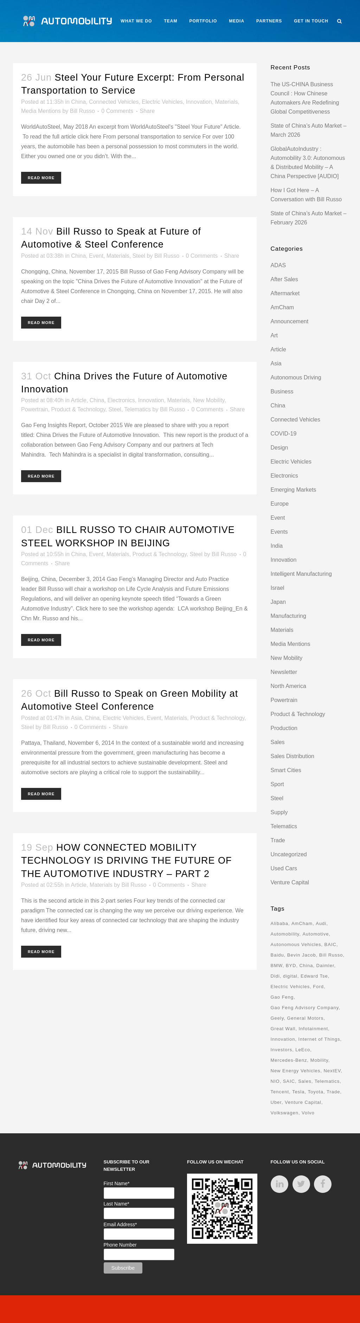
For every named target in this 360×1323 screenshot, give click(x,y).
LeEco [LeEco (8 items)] (302, 1049)
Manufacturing (288, 616)
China (78, 102)
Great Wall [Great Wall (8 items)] (283, 1028)
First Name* (117, 1183)
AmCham (282, 307)
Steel (139, 256)
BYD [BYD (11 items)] (291, 965)
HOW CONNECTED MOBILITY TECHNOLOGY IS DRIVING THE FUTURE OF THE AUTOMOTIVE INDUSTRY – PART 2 (126, 860)
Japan (278, 602)
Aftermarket (285, 293)
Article (78, 400)
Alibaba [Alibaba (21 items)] (279, 923)
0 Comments (117, 111)
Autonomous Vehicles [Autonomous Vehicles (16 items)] (296, 944)
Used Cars (284, 868)
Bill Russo (82, 111)
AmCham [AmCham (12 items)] (302, 923)
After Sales (284, 279)
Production (284, 728)
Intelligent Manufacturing (301, 574)
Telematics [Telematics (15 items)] (327, 1081)
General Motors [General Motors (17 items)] (305, 1018)
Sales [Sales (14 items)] (304, 1081)
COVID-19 (284, 434)
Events (279, 532)
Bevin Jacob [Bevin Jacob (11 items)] (301, 955)
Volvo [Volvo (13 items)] (308, 1112)
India (277, 546)
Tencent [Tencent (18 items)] (280, 1091)
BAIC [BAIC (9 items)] (330, 944)
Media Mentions (41, 111)
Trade (278, 840)
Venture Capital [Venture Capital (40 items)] (303, 1102)
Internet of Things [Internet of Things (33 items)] (319, 1039)
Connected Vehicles (114, 102)
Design (279, 448)
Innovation (199, 102)
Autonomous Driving (296, 377)
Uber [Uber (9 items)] (276, 1102)
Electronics (121, 400)
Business (282, 391)
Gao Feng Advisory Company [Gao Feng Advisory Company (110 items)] (305, 1007)
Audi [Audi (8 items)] (321, 923)
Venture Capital (290, 882)
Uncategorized (289, 854)
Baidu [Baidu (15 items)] (277, 955)
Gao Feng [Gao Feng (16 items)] (282, 997)
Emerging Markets (293, 490)
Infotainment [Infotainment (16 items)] (313, 1028)
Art (274, 335)
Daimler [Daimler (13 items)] (325, 965)
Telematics (137, 409)
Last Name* (116, 1204)
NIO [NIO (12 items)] (275, 1081)
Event (96, 256)
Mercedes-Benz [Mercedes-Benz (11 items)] (289, 1060)
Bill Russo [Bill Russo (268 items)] (331, 955)
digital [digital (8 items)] (290, 976)
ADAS (278, 265)
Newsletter (284, 672)
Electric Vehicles (162, 102)
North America (288, 686)
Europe (280, 504)
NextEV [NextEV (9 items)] (332, 1070)
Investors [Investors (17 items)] (281, 1049)
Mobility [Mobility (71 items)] (319, 1060)
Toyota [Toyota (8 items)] (315, 1091)
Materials (226, 102)
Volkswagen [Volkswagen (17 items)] (284, 1112)
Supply (279, 812)
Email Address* (120, 1224)
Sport (277, 784)
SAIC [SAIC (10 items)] (289, 1081)
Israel (277, 588)
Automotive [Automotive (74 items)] (315, 934)
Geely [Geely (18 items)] (277, 1018)
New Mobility (209, 400)
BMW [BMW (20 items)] (277, 965)
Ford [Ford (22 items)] (318, 986)
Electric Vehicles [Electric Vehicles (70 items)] (290, 986)
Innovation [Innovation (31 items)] (283, 1039)
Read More (41, 178)
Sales (278, 742)
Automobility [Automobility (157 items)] (285, 934)
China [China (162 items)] (306, 965)
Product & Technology (78, 409)
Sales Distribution (293, 756)
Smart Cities (286, 770)
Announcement (290, 321)
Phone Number (120, 1245)
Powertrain (34, 409)
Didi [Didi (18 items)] (275, 976)
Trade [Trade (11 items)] (333, 1091)
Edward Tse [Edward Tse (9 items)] (314, 976)
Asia (76, 718)
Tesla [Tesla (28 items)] (298, 1091)
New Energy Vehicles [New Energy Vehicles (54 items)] (296, 1070)
